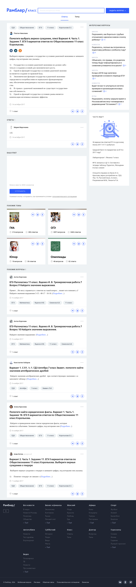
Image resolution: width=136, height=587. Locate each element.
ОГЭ (53, 228)
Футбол (114, 509)
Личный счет (50, 519)
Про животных (29, 568)
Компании (49, 513)
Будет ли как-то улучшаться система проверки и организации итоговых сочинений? (108, 88)
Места (47, 544)
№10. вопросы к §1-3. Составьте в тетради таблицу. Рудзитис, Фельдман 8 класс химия (108, 165)
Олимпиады (58, 257)
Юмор (14, 257)
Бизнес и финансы (53, 505)
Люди (47, 537)
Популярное (28, 558)
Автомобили (29, 530)
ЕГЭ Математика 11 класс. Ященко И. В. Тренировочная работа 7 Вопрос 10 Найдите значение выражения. (46, 328)
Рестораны (93, 519)
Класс (70, 530)
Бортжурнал (28, 540)
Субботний (50, 530)
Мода (69, 509)
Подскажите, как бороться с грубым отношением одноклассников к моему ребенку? (109, 37)
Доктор (92, 530)
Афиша (92, 505)
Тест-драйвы (28, 537)
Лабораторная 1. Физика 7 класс (106, 158)
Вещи (47, 540)
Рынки (47, 516)
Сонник (114, 534)
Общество (27, 519)
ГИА (12, 228)
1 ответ (14, 111)
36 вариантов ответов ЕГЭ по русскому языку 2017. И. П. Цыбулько (108, 143)
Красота (70, 513)
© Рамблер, (7, 582)
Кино (91, 509)
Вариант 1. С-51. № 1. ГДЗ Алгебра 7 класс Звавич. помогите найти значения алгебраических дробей (46, 369)
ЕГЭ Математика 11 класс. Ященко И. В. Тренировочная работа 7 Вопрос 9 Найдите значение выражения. (46, 284)
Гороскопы (116, 530)
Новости (26, 534)
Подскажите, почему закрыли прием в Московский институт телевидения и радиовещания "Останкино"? (109, 101)
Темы (69, 537)
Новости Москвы (30, 513)
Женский (71, 505)
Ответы (70, 534)
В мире (26, 509)
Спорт (113, 505)
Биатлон (114, 519)
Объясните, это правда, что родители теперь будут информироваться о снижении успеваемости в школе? (108, 63)
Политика (27, 516)
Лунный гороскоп (118, 544)
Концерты (93, 513)
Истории (48, 534)
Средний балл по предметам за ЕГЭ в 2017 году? (108, 151)
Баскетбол (115, 516)
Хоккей (114, 513)
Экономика (49, 509)
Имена (113, 537)
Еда (68, 519)
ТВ (24, 562)
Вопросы (92, 534)
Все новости (28, 505)
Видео (26, 554)
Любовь (70, 516)
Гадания (114, 540)
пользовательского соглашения (64, 196)
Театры (92, 516)
